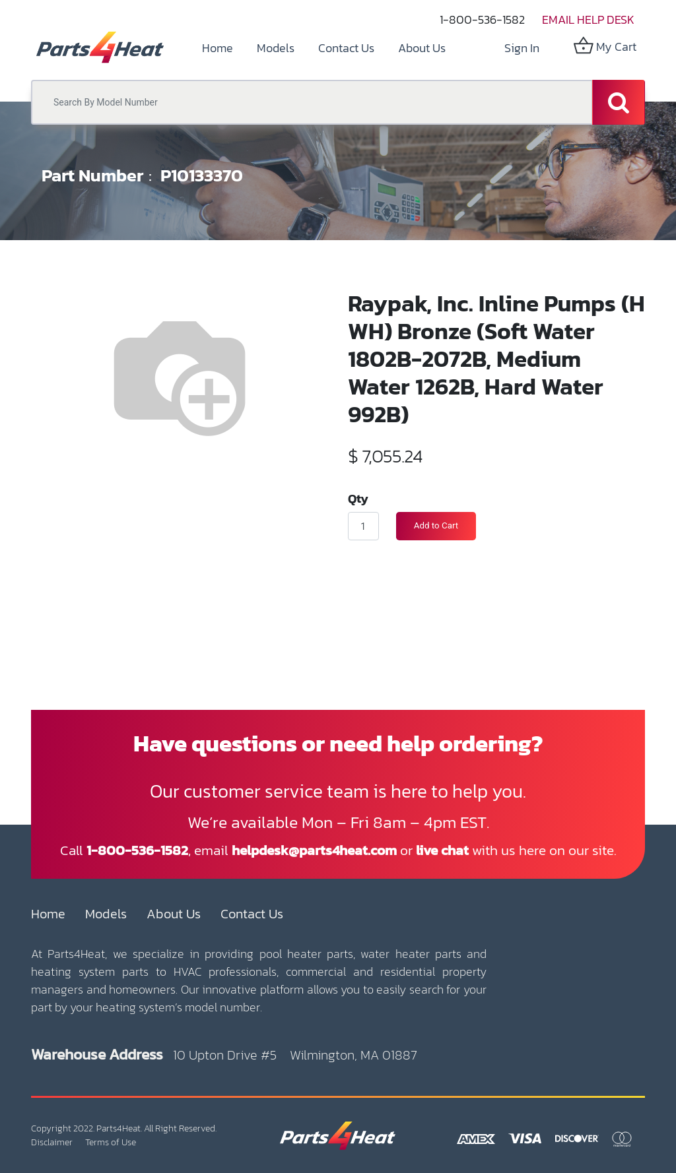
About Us (174, 914)
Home (48, 914)
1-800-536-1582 (482, 19)
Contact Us (251, 914)
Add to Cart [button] (436, 525)
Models (106, 914)
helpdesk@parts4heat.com (314, 850)
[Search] (618, 102)
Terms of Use (110, 1142)
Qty (358, 498)
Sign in (521, 48)
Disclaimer (52, 1142)
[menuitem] (217, 48)
